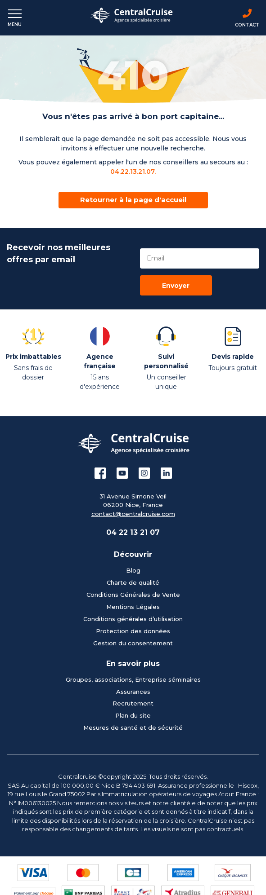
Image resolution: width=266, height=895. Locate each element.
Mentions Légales (133, 606)
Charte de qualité (133, 582)
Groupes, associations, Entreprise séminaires (133, 679)
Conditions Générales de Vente (133, 594)
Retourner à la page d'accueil (133, 199)
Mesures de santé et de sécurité (133, 727)
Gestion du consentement (133, 643)
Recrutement (133, 703)
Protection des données (133, 631)
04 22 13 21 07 (133, 532)
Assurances (133, 691)
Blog (133, 570)
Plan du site (133, 715)
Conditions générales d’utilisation (133, 618)
